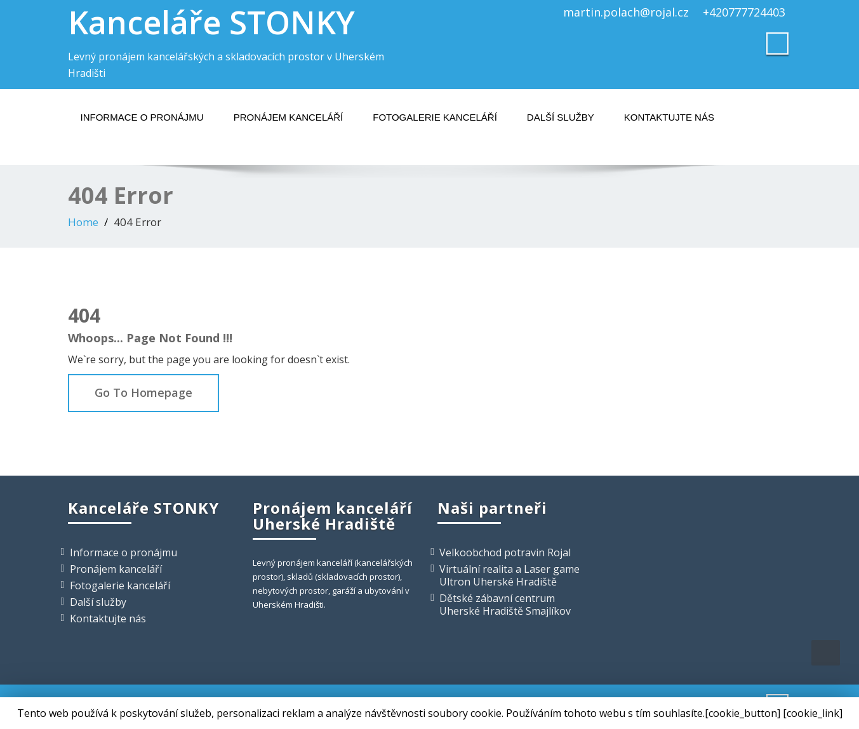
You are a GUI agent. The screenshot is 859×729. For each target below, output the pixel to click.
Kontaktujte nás (669, 117)
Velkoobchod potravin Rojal (505, 552)
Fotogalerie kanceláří (435, 117)
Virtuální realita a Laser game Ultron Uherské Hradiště (509, 575)
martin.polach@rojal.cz (626, 12)
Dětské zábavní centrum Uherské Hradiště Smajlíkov (505, 604)
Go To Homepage (143, 392)
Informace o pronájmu (142, 117)
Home (83, 222)
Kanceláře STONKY (211, 22)
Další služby (560, 117)
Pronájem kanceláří (288, 117)
